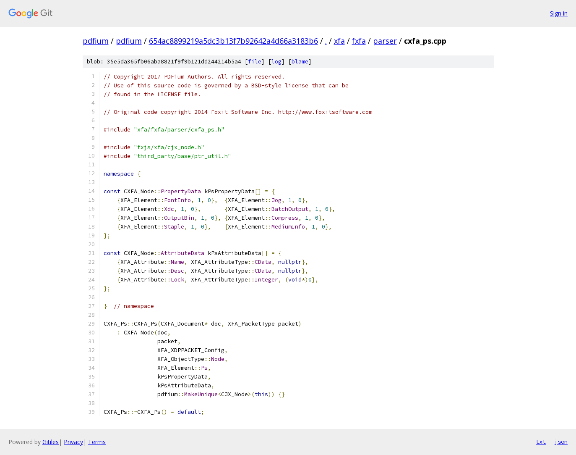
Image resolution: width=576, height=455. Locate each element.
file (254, 61)
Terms (97, 442)
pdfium (96, 41)
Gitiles (50, 442)
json (561, 441)
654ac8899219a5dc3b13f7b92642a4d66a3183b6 (233, 41)
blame (300, 61)
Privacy (73, 442)
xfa (339, 41)
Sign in (559, 13)
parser (385, 41)
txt (541, 441)
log (276, 61)
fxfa (359, 41)
